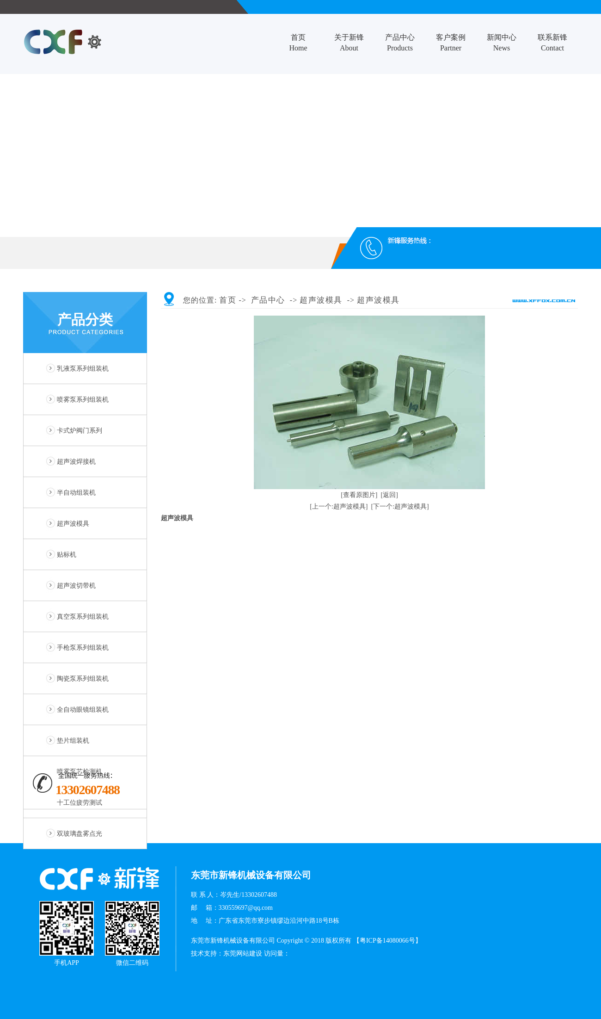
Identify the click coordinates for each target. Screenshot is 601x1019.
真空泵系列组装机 (83, 616)
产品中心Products (400, 42)
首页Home (298, 42)
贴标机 (66, 554)
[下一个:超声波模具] (400, 506)
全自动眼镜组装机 (83, 709)
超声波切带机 (76, 585)
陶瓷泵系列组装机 (83, 678)
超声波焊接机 (76, 461)
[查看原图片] (359, 494)
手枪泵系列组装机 (83, 647)
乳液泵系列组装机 (83, 368)
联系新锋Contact (552, 42)
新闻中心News (501, 42)
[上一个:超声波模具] (339, 506)
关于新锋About (349, 42)
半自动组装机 (76, 492)
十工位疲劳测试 (79, 802)
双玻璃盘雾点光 (79, 833)
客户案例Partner (451, 42)
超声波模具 (73, 523)
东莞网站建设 (242, 953)
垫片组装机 (73, 740)
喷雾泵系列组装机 (83, 399)
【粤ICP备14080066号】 (387, 940)
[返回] (389, 494)
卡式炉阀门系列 (79, 430)
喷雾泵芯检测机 (79, 771)
